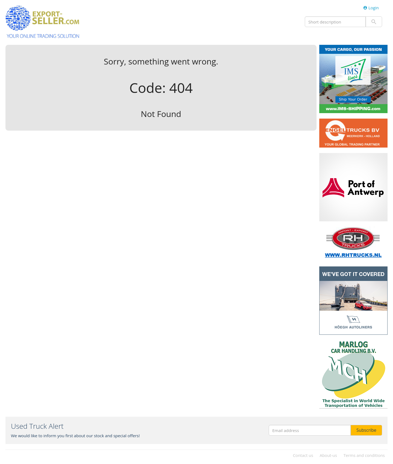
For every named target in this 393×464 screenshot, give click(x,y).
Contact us (303, 455)
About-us (328, 455)
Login (371, 7)
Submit (374, 21)
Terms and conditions (364, 455)
